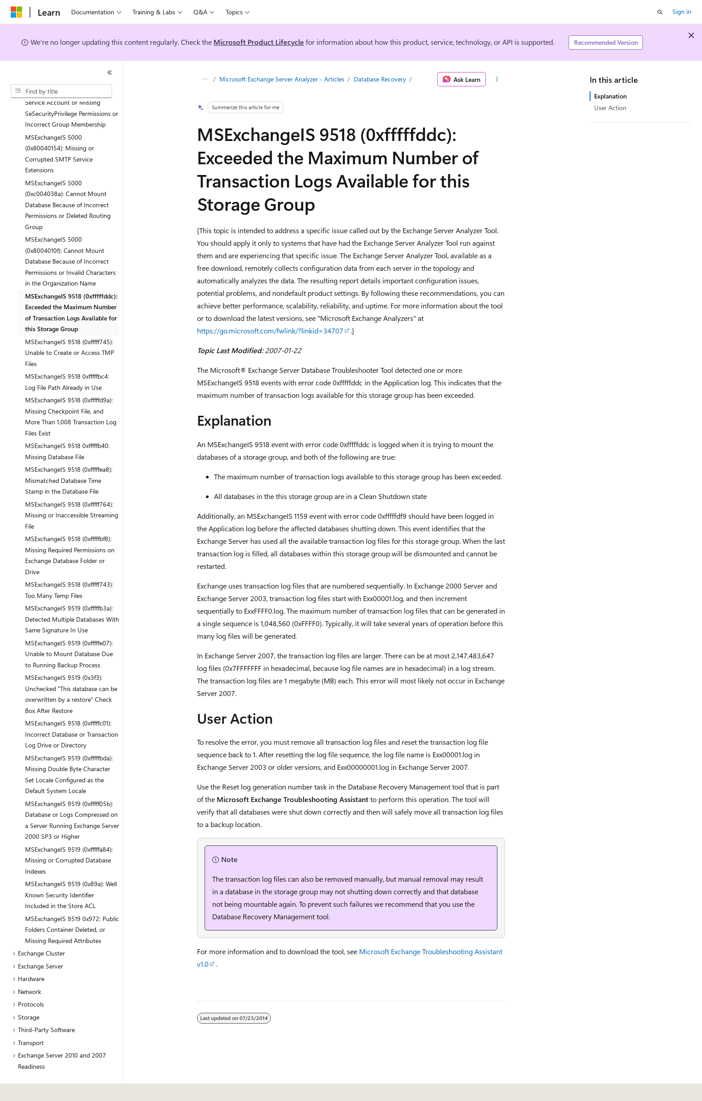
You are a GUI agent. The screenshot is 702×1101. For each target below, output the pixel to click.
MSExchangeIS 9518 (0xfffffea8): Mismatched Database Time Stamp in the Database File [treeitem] (68, 455)
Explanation (610, 96)
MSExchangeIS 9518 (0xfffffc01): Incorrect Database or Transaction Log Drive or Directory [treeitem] (71, 709)
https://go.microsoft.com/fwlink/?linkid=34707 (270, 330)
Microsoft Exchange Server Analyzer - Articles (281, 79)
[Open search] (660, 12)
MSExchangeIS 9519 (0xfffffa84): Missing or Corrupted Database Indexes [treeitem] (69, 835)
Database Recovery (380, 79)
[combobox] (61, 91)
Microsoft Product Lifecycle (259, 42)
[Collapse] (109, 72)
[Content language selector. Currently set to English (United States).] (52, 1088)
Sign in (681, 11)
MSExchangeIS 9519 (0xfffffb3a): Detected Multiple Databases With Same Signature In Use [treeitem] (72, 594)
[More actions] (497, 79)
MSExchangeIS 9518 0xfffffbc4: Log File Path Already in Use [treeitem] (67, 357)
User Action (610, 107)
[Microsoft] (16, 12)
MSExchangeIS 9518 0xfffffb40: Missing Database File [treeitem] (67, 426)
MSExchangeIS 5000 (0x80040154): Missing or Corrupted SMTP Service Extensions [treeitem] (59, 129)
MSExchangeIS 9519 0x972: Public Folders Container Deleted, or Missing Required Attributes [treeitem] (72, 905)
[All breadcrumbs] (205, 79)
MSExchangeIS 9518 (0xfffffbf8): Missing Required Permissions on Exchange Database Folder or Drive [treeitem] (70, 530)
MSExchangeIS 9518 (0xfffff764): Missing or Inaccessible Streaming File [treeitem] (71, 490)
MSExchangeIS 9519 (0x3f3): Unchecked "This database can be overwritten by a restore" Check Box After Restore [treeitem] (71, 669)
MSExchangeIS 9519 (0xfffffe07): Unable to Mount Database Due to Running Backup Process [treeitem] (69, 629)
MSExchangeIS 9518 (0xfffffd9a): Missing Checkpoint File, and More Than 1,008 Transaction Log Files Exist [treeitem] (70, 392)
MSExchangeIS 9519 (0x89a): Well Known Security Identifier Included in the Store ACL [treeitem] (71, 870)
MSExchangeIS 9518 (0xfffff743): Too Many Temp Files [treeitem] (69, 565)
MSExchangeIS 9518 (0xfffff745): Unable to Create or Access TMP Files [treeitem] (69, 328)
